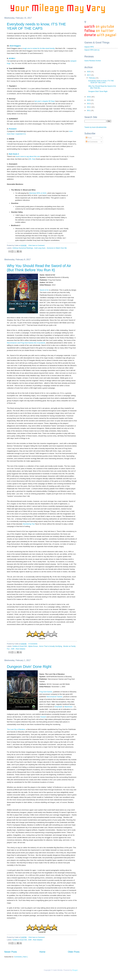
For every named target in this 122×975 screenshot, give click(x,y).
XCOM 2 (11, 58)
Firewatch (13, 129)
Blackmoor (68, 707)
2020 (89, 71)
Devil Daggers (15, 46)
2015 (89, 100)
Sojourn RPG (89, 47)
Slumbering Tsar (29, 524)
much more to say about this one (28, 156)
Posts (89, 138)
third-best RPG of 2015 (37, 193)
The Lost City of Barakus (16, 729)
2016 (89, 97)
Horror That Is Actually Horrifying (50, 646)
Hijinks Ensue (33, 646)
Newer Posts (10, 952)
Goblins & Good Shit (19, 646)
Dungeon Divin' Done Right (29, 666)
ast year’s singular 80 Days (45, 101)
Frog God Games (45, 692)
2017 (89, 75)
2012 (89, 107)
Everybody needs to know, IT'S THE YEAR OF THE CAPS (36, 26)
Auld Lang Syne (40, 248)
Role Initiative (20, 649)
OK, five (32, 159)
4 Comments (32, 644)
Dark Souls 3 (14, 154)
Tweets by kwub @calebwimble (95, 127)
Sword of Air (44, 290)
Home (42, 952)
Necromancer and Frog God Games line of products (26, 343)
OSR (13, 649)
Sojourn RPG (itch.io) (91, 50)
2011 (89, 110)
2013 (89, 103)
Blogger (75, 970)
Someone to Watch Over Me (57, 248)
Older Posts (73, 952)
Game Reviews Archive (92, 61)
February (92, 78)
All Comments (91, 142)
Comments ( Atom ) (21, 957)
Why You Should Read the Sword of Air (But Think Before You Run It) (39, 268)
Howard (43, 717)
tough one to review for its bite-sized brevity (39, 48)
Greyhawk (58, 707)
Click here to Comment (36, 245)
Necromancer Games (54, 697)
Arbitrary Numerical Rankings (22, 248)
